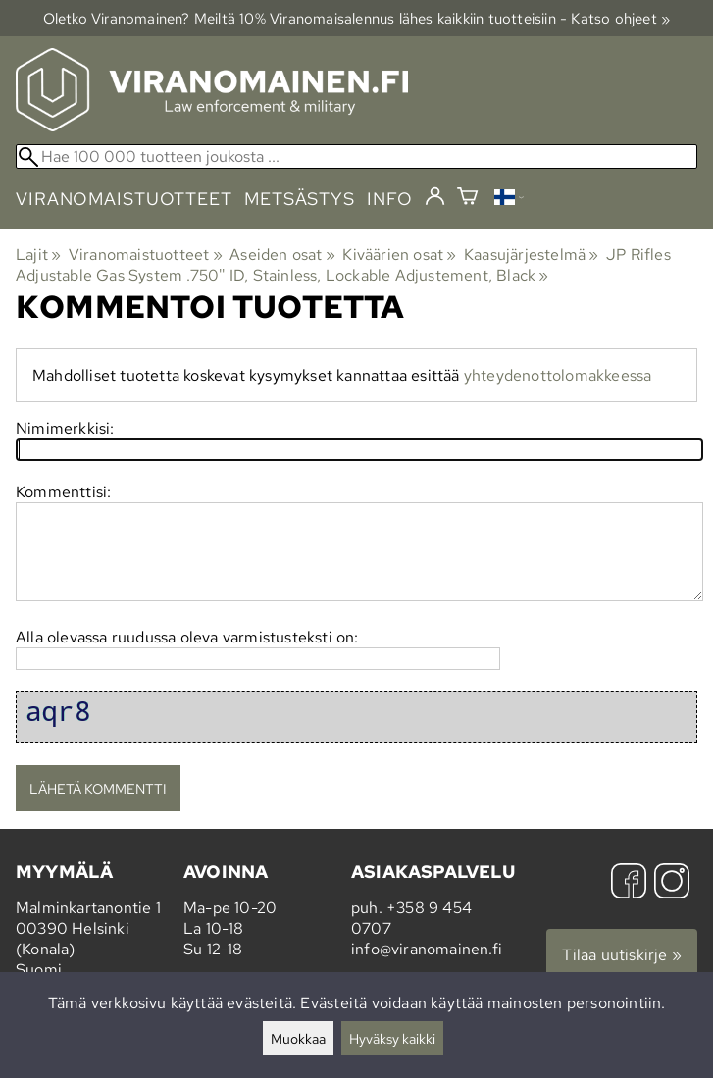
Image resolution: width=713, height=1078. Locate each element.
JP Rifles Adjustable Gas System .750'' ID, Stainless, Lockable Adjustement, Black (343, 264)
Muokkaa (298, 1038)
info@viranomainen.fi (426, 949)
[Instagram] (671, 883)
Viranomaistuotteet (146, 254)
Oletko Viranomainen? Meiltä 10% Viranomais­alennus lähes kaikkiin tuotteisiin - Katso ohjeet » (357, 18)
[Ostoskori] (467, 198)
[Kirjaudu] (435, 197)
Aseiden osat (282, 254)
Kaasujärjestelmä (531, 254)
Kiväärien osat (399, 254)
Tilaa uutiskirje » (622, 955)
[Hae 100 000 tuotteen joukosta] (356, 156)
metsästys (299, 198)
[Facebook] (628, 883)
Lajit (38, 254)
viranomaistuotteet (124, 198)
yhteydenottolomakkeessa (558, 375)
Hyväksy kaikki (392, 1038)
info (390, 198)
